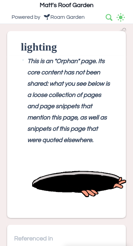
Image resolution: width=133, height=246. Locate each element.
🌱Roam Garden (63, 17)
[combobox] (109, 17)
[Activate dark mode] (120, 17)
